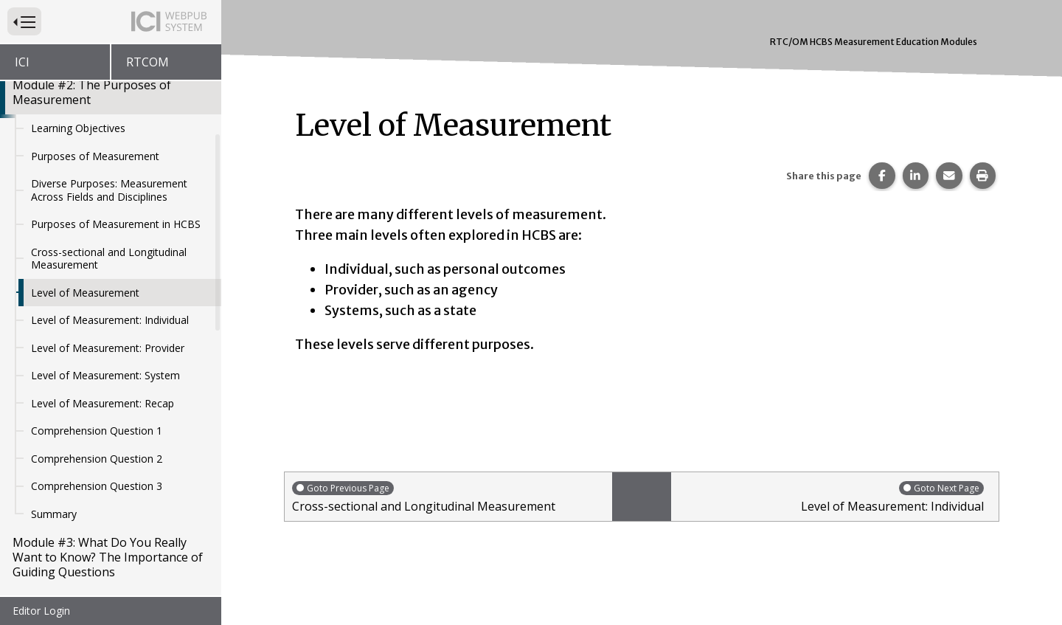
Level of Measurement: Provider (107, 348)
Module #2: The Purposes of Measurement (92, 92)
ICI (22, 62)
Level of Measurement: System (105, 375)
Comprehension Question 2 (96, 459)
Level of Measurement (85, 293)
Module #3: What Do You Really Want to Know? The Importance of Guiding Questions (108, 557)
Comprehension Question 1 (96, 431)
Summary (54, 514)
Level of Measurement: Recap (102, 403)
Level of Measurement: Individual (110, 320)
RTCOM (147, 62)
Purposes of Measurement (95, 156)
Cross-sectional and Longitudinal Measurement (109, 258)
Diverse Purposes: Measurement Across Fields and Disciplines (109, 190)
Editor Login (41, 611)
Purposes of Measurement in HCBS (116, 224)
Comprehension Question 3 (96, 486)
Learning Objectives (78, 128)
